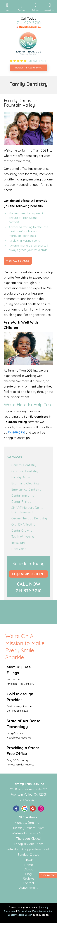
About (28, 869)
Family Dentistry (23, 477)
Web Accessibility (42, 911)
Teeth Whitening (22, 536)
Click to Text (48, 875)
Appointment (28, 887)
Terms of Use (24, 911)
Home (28, 865)
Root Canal (19, 549)
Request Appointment (28, 574)
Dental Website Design (20, 915)
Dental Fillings (21, 501)
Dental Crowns (21, 530)
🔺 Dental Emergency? (28, 26)
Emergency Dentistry (26, 489)
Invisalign (18, 543)
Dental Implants (22, 495)
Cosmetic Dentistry (24, 471)
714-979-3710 (29, 22)
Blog (28, 874)
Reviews (28, 878)
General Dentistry (23, 465)
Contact (28, 883)
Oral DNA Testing (23, 524)
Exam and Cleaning (25, 483)
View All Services (17, 260)
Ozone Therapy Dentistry (29, 518)
